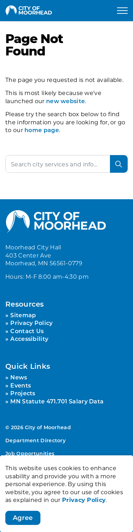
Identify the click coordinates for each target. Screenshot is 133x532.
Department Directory (35, 440)
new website (65, 101)
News (18, 377)
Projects (22, 393)
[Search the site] (66, 164)
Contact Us (27, 331)
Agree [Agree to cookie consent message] (23, 519)
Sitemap (23, 315)
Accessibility (29, 338)
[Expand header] (122, 10)
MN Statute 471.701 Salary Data (57, 401)
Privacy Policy (84, 500)
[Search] (119, 164)
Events (20, 385)
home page (41, 130)
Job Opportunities (29, 453)
